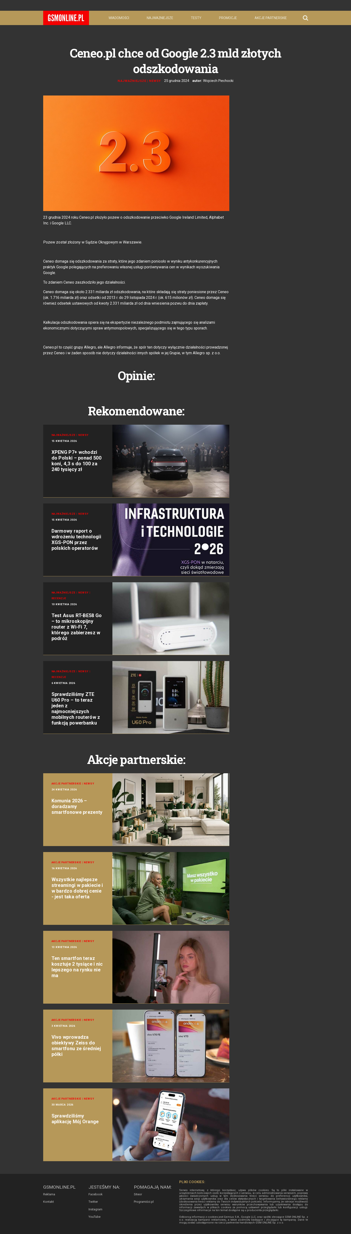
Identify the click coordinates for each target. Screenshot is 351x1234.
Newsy (155, 81)
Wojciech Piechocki (218, 81)
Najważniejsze (160, 18)
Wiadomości (119, 18)
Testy (196, 18)
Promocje (228, 18)
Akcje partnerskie (271, 18)
